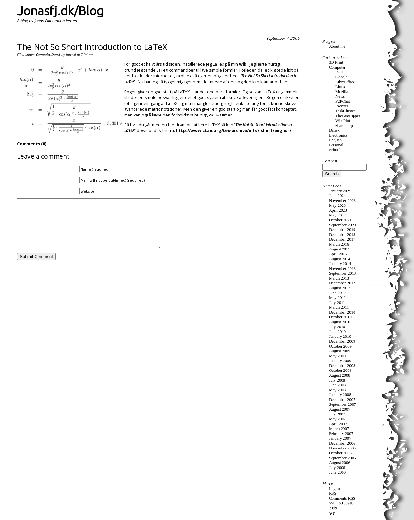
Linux (340, 86)
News (340, 96)
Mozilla (341, 91)
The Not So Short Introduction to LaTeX (92, 46)
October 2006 (340, 453)
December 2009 (342, 341)
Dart (339, 72)
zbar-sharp (344, 125)
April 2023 (338, 210)
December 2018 (342, 234)
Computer (43, 54)
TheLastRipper (347, 116)
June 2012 (337, 293)
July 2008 (337, 380)
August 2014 (339, 259)
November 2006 (342, 448)
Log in (334, 488)
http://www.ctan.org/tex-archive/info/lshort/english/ (233, 130)
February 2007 (341, 433)
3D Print (336, 62)
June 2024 (337, 196)
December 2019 (342, 229)
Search (330, 161)
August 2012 (339, 288)
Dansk (55, 54)
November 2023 (342, 200)
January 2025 (340, 191)
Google (341, 77)
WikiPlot (342, 120)
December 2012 (342, 283)
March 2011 (339, 307)
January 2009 (340, 361)
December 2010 (342, 312)
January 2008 (340, 395)
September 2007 (342, 404)
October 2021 (340, 220)
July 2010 (337, 327)
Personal (336, 145)
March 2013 (339, 278)
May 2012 (337, 297)
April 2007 (338, 424)
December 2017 (342, 239)
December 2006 (342, 443)
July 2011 (337, 302)
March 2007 (339, 428)
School (335, 150)
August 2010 (339, 322)
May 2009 (337, 356)
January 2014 (340, 263)
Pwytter (341, 106)
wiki (243, 64)
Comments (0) (31, 144)
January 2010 (340, 336)
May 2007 (337, 419)
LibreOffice (345, 82)
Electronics (338, 135)
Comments (342, 498)
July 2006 (337, 467)
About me (337, 46)
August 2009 (339, 351)
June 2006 (337, 472)
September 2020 (342, 225)
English (335, 140)
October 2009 (340, 346)
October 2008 (340, 370)
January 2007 (340, 438)
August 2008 (339, 375)
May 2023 (337, 205)
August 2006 (339, 462)
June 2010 (337, 331)
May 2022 (337, 215)
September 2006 (342, 458)
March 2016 (339, 244)
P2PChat (342, 101)
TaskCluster (345, 111)
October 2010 (340, 317)
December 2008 (342, 365)
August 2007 (339, 409)
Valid (341, 503)
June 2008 (337, 385)
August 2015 (339, 249)
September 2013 (342, 273)
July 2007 (337, 414)
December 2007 (342, 399)
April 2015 (338, 254)
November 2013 (342, 268)
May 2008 (337, 390)
